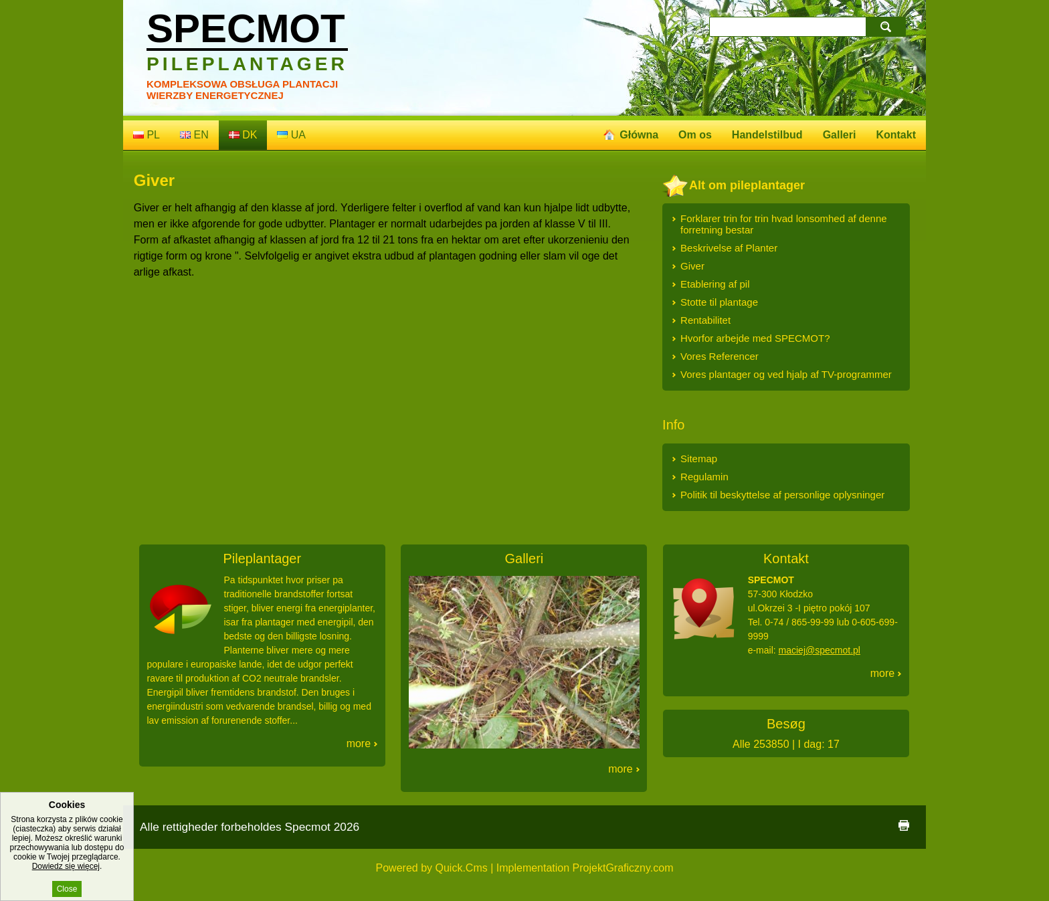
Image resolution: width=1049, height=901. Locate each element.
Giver (692, 266)
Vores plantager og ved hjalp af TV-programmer (786, 374)
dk (243, 134)
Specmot (247, 40)
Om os (695, 134)
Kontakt (896, 134)
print (903, 825)
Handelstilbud (767, 134)
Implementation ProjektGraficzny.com (585, 868)
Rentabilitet (705, 320)
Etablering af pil (714, 284)
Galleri (839, 134)
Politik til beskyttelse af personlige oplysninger (782, 494)
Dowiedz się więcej (66, 870)
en (194, 134)
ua (291, 134)
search (888, 26)
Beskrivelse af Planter (728, 248)
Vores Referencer (719, 356)
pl (146, 134)
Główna (638, 134)
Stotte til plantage (719, 302)
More (359, 743)
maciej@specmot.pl (819, 650)
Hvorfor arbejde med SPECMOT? (755, 338)
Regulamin (704, 476)
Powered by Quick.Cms (432, 868)
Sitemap (698, 458)
